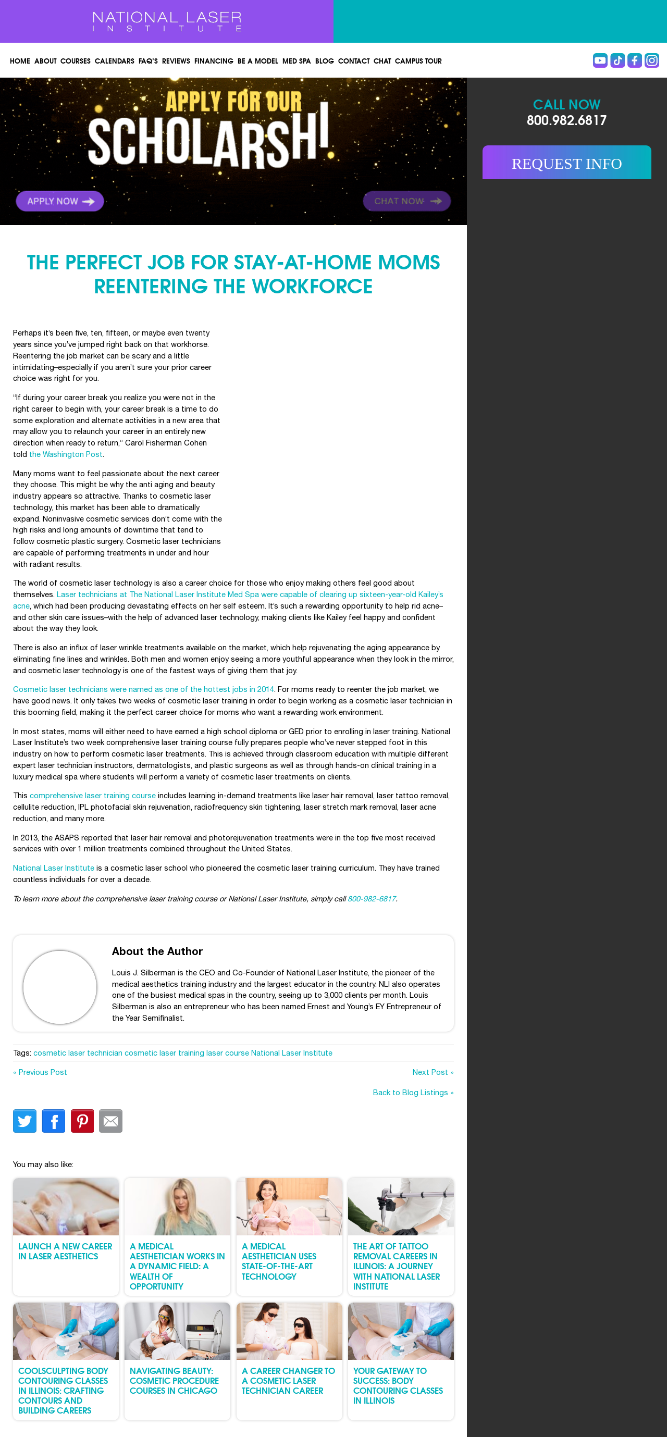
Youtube (600, 60)
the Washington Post (66, 454)
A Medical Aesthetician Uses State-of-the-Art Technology (279, 1260)
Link (116, 151)
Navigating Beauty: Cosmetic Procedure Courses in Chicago (174, 1380)
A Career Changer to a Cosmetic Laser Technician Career (288, 1380)
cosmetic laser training (164, 1052)
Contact (353, 60)
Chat (382, 60)
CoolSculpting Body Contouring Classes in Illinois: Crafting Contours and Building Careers (63, 1390)
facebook (53, 1121)
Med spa (296, 60)
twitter (24, 1121)
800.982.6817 (567, 119)
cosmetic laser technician (77, 1052)
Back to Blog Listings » (413, 1092)
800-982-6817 (372, 898)
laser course (227, 1052)
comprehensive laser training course (93, 795)
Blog (324, 60)
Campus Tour (418, 60)
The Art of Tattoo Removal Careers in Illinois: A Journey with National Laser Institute (396, 1265)
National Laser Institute (53, 867)
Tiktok (617, 60)
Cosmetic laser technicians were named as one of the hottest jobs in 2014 (143, 689)
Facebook (634, 60)
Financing (213, 60)
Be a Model (258, 60)
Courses (75, 60)
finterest (82, 1121)
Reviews (176, 60)
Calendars (114, 60)
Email (110, 1121)
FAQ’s (148, 60)
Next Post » (433, 1072)
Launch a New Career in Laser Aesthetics (65, 1250)
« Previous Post (40, 1072)
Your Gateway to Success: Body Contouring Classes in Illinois (398, 1385)
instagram (652, 60)
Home (20, 60)
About (45, 60)
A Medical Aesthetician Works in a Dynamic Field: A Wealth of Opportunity (177, 1265)
